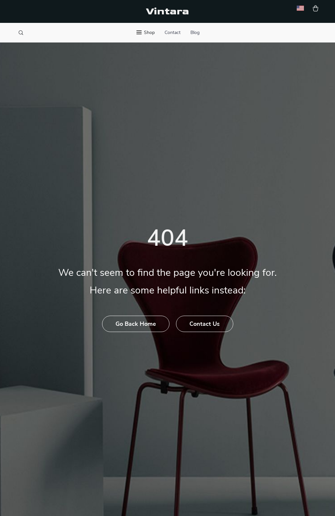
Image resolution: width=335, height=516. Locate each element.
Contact (173, 32)
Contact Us (204, 324)
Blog (195, 32)
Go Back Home (135, 324)
